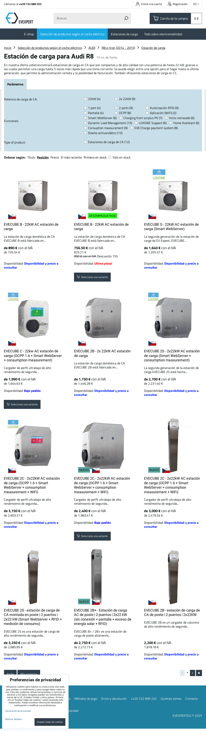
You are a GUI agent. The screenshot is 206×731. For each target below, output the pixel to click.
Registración (178, 4)
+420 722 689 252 (30, 4)
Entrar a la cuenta (149, 4)
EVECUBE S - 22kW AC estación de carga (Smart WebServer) (171, 226)
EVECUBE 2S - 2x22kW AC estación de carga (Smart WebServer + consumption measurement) (172, 355)
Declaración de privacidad (18, 711)
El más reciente (71, 157)
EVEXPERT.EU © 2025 (187, 717)
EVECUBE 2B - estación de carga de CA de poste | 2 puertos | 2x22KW (172, 612)
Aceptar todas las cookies (50, 722)
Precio (55, 157)
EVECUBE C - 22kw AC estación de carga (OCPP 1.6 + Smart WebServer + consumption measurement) (33, 355)
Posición (43, 157)
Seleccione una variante (96, 278)
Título (31, 157)
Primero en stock (95, 157)
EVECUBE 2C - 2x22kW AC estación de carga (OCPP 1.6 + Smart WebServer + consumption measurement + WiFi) (32, 485)
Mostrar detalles (13, 719)
